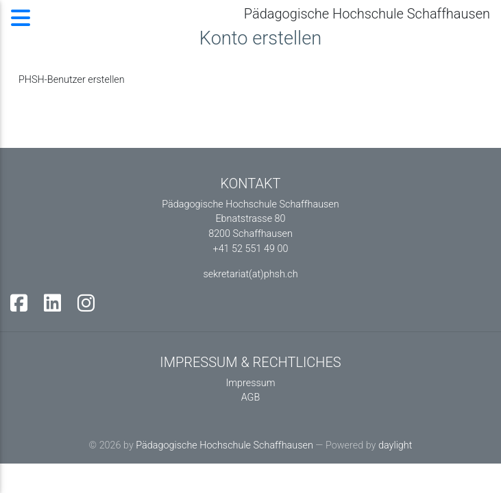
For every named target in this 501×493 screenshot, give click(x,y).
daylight (395, 445)
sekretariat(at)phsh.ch (250, 274)
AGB (250, 397)
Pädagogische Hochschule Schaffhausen (224, 445)
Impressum (251, 383)
